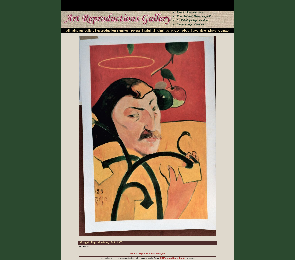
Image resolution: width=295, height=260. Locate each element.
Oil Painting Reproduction (173, 258)
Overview (199, 30)
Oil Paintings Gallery (80, 30)
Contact (223, 30)
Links (212, 30)
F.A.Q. (175, 30)
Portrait (136, 30)
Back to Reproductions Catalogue (147, 253)
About (186, 30)
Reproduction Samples (113, 30)
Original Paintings (156, 30)
